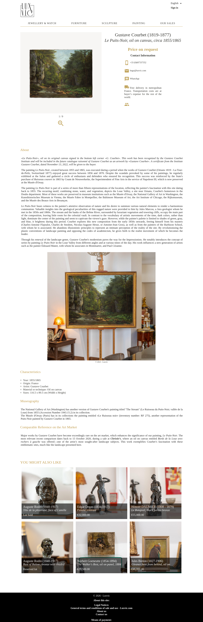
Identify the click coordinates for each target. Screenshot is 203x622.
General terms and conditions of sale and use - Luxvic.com (101, 608)
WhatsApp (131, 79)
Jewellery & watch (42, 23)
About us (101, 611)
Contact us (101, 614)
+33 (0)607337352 (135, 62)
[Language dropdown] (177, 3)
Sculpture (109, 23)
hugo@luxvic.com (135, 70)
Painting (139, 23)
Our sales (167, 23)
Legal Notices (101, 605)
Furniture (79, 23)
